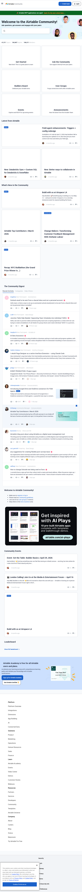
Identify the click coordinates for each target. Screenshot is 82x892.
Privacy (41, 874)
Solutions (11, 731)
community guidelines (26, 497)
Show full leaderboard (12, 649)
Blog (9, 829)
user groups (22, 500)
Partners (11, 792)
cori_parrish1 (14, 448)
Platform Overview (14, 706)
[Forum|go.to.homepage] (14, 4)
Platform (11, 702)
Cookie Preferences (41, 889)
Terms (41, 879)
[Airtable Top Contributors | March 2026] (21, 227)
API (41, 863)
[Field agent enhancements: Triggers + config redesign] (41, 135)
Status (10, 833)
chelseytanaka (14, 385)
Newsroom (12, 837)
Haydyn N (13, 332)
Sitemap (41, 868)
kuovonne (13, 431)
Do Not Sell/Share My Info (41, 884)
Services (11, 796)
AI (9, 723)
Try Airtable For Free (15, 841)
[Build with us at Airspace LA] (41, 198)
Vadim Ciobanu (15, 350)
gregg (12, 368)
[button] (2, 4)
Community (12, 804)
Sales (10, 751)
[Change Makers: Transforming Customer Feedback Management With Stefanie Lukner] (61, 227)
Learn (10, 759)
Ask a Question (25, 502)
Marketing (11, 739)
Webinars (11, 784)
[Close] (37, 877)
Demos (10, 776)
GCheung (13, 408)
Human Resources (14, 747)
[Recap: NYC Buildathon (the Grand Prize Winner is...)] (21, 262)
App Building (12, 718)
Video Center (12, 772)
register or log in (22, 495)
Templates (11, 808)
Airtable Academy (14, 763)
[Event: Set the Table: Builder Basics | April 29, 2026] (41, 562)
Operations (12, 743)
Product (11, 735)
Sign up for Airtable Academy (12, 678)
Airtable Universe (14, 813)
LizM (11, 315)
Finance (11, 755)
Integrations (12, 710)
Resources (12, 788)
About (10, 821)
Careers (10, 825)
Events (10, 767)
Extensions (12, 714)
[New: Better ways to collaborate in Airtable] (61, 164)
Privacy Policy (18, 890)
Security (41, 858)
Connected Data (14, 727)
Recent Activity (8, 291)
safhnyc (12, 466)
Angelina (13, 297)
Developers (12, 800)
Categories (19, 291)
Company (11, 816)
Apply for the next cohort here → (54, 13)
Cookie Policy (15, 886)
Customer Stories (14, 780)
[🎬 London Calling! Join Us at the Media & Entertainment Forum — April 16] (41, 582)
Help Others (28, 291)
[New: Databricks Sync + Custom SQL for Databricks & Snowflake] (21, 164)
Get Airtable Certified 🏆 (11, 682)
